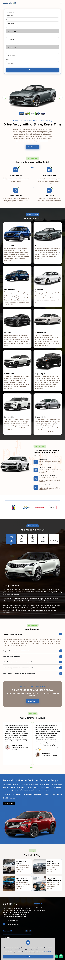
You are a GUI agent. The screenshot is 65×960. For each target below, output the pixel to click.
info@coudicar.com (12, 924)
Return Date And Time (13, 44)
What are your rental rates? (32, 657)
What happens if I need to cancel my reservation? (32, 674)
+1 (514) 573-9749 (12, 921)
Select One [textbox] (10, 15)
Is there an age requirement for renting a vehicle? (32, 668)
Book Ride (32, 702)
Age (7, 60)
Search (32, 70)
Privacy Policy (38, 907)
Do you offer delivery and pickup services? (32, 651)
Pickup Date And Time (13, 28)
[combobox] (32, 16)
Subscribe (26, 948)
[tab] (19, 114)
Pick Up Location (11, 12)
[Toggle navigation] (60, 3)
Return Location (11, 20)
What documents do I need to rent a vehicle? (32, 663)
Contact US (9, 804)
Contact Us (32, 148)
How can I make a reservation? (32, 635)
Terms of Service (39, 910)
